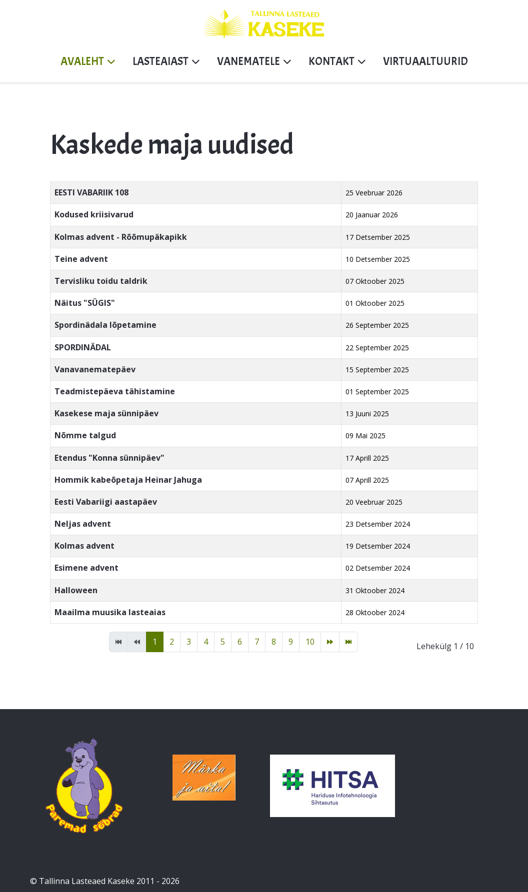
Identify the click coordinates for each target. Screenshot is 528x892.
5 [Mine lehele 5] (222, 641)
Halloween (76, 590)
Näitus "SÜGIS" (84, 302)
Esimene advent (86, 567)
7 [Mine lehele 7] (256, 641)
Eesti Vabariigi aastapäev (105, 501)
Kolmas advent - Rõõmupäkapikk (120, 236)
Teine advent (81, 258)
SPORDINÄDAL (82, 347)
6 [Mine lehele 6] (240, 641)
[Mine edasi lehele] (330, 642)
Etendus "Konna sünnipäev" (109, 457)
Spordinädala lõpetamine (105, 324)
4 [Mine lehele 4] (206, 641)
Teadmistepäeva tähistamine (114, 391)
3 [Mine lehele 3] (188, 641)
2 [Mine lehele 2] (172, 641)
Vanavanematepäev (95, 369)
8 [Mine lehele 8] (274, 641)
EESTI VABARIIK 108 (91, 192)
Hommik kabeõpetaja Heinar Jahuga (128, 479)
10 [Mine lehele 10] (310, 641)
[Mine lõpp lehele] (348, 642)
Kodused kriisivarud (94, 214)
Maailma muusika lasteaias (110, 612)
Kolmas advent (84, 545)
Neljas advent (82, 523)
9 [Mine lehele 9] (290, 641)
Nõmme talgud (85, 435)
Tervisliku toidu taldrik (101, 280)
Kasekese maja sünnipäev (106, 413)
